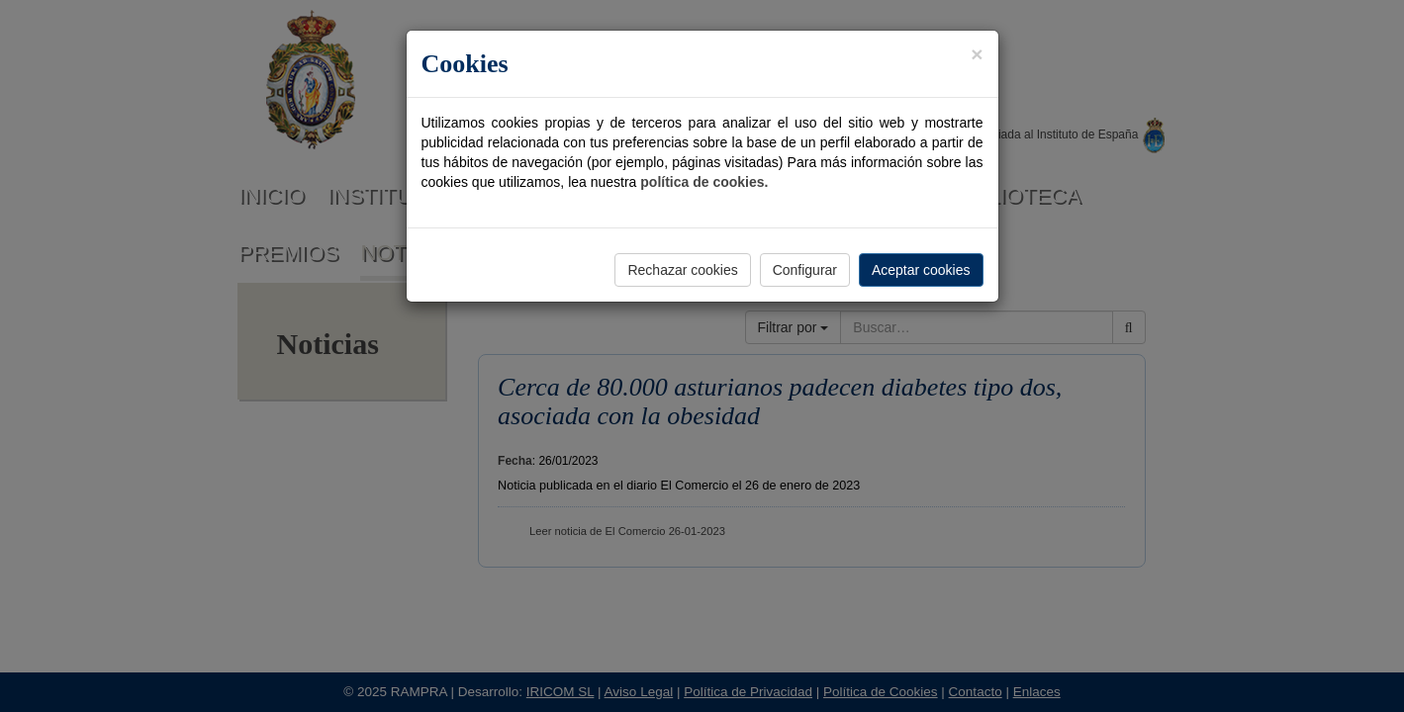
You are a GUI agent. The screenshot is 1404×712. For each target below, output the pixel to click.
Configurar (805, 270)
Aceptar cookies (921, 270)
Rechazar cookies (682, 270)
